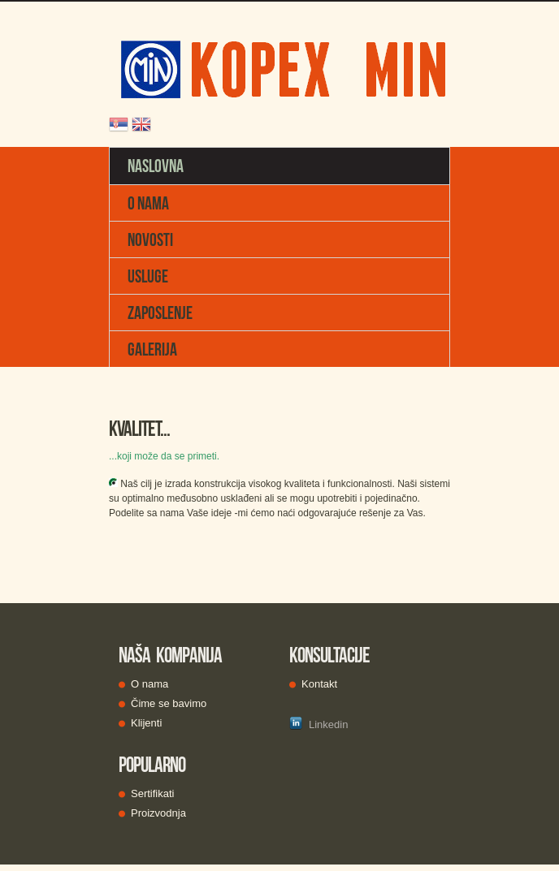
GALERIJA (152, 349)
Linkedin (318, 724)
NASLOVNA (156, 165)
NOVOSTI (150, 239)
